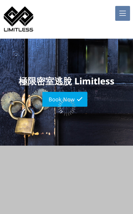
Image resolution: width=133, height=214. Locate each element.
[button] (122, 13)
